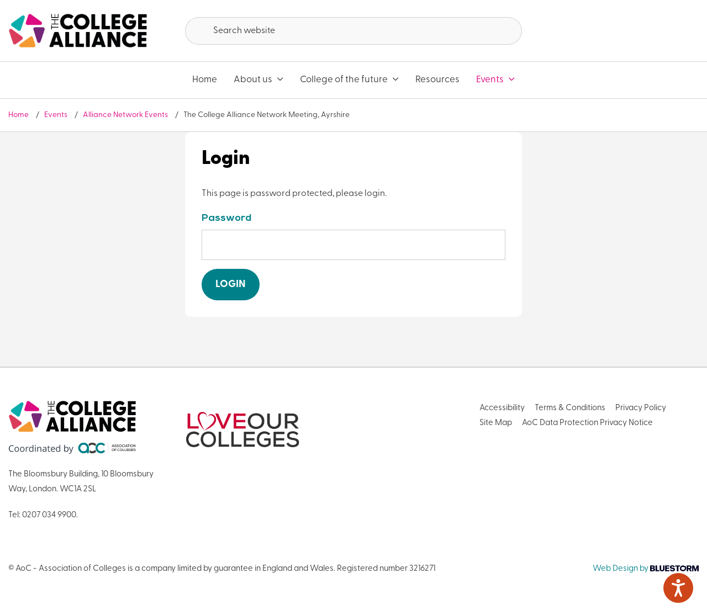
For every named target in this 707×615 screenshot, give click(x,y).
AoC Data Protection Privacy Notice (587, 423)
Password (226, 218)
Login (230, 284)
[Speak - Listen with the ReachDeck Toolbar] (678, 588)
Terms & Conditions (570, 408)
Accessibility (502, 408)
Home (204, 79)
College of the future (349, 79)
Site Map (495, 423)
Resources (437, 79)
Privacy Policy (640, 408)
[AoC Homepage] (77, 30)
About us (258, 79)
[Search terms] (353, 31)
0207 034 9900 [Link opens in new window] (49, 515)
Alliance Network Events (126, 115)
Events (495, 79)
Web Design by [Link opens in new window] (646, 569)
